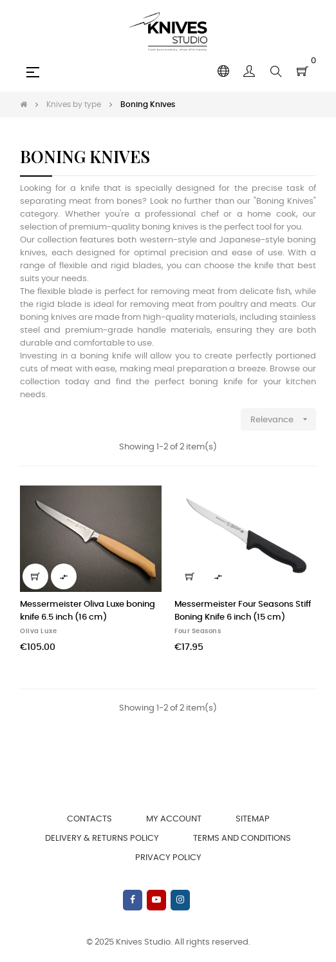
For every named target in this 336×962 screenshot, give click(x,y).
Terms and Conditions (242, 838)
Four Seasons (197, 631)
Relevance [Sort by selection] (283, 419)
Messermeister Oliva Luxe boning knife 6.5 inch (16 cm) (87, 611)
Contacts (89, 819)
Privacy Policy (168, 858)
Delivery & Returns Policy (102, 838)
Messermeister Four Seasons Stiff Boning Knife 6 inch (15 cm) (242, 611)
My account (173, 819)
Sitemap (253, 819)
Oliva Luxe (38, 631)
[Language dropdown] (223, 71)
